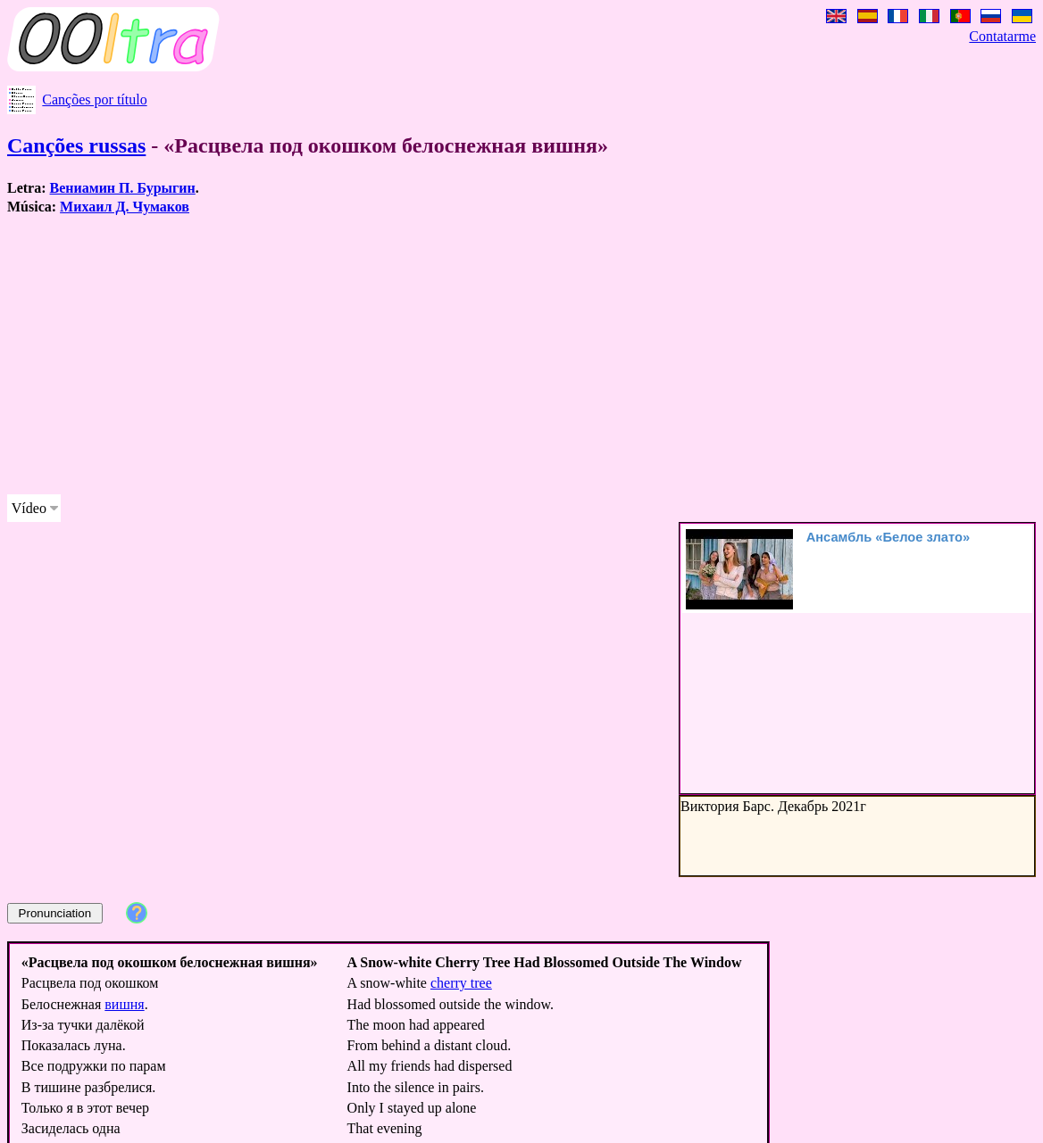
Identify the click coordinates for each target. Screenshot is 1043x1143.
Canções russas (76, 145)
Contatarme (1002, 36)
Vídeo (29, 508)
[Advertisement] (444, 355)
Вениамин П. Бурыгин (123, 187)
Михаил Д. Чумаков (124, 206)
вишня (124, 1004)
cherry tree (461, 982)
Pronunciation (55, 913)
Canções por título (94, 99)
